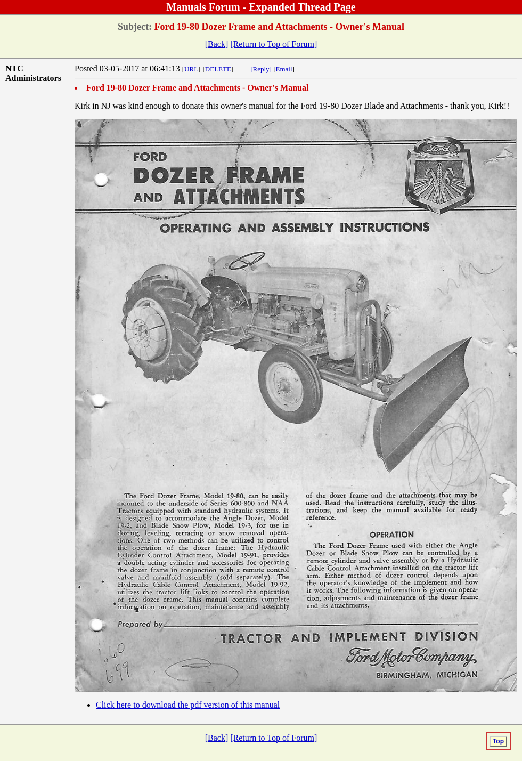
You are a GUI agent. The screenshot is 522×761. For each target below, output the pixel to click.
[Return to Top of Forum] (273, 43)
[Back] (217, 43)
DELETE (218, 69)
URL (191, 69)
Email (284, 69)
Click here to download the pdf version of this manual (188, 704)
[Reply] (261, 69)
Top (498, 741)
